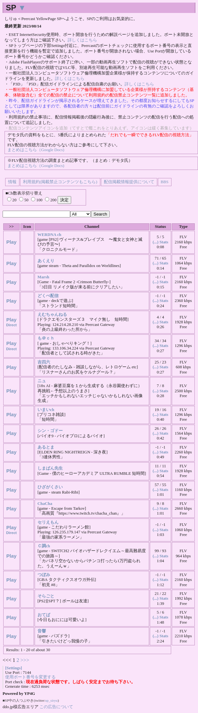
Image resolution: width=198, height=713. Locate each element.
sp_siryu (51, 700)
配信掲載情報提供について (129, 182)
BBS (165, 182)
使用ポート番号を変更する (30, 677)
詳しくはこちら (82, 40)
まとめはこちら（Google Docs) (35, 150)
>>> (24, 660)
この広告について (56, 706)
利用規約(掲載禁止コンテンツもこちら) (60, 182)
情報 (12, 182)
